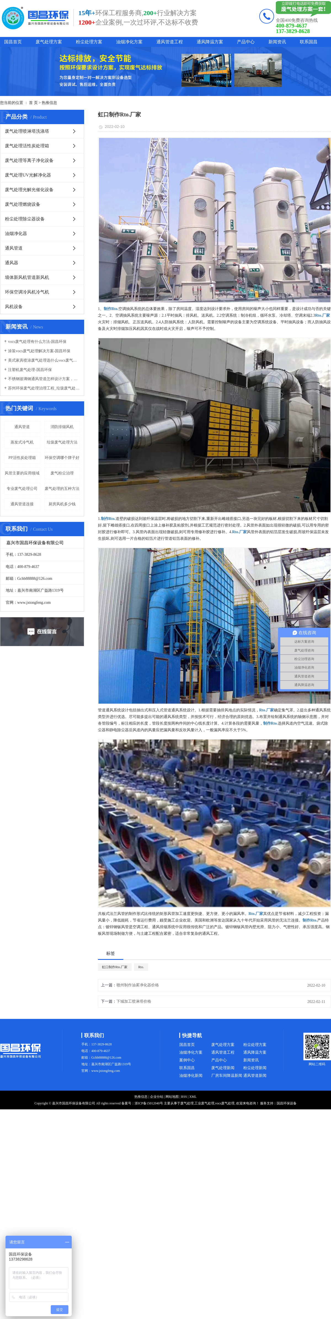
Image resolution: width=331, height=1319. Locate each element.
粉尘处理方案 (89, 41)
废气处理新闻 (222, 1068)
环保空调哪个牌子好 (62, 458)
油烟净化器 (16, 233)
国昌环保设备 (287, 1103)
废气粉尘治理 (62, 473)
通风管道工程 (169, 41)
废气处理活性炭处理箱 (27, 145)
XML (193, 1097)
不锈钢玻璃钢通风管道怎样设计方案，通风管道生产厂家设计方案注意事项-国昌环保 (44, 379)
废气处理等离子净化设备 (29, 160)
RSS (184, 1097)
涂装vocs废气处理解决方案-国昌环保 (39, 351)
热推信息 (49, 103)
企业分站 (156, 1097)
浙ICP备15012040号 (149, 1103)
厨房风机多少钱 (62, 504)
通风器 (11, 262)
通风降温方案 (210, 41)
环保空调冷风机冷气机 (27, 292)
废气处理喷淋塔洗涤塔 (27, 131)
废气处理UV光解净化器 (28, 175)
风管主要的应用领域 (22, 473)
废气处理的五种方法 (62, 489)
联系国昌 (308, 41)
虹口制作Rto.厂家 (114, 967)
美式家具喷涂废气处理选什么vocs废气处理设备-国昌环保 (44, 360)
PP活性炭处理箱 (22, 458)
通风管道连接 (22, 504)
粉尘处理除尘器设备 (25, 219)
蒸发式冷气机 (22, 442)
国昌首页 (13, 41)
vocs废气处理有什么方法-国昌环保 (37, 342)
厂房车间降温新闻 (226, 1076)
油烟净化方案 (129, 41)
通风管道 (14, 248)
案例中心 (187, 1060)
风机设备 (14, 306)
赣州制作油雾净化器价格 (137, 985)
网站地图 (172, 1097)
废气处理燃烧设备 (22, 204)
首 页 (33, 103)
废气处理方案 (49, 41)
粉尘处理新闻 (254, 1068)
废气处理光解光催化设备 (29, 189)
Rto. (141, 967)
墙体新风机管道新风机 (27, 277)
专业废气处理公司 (22, 489)
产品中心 (246, 41)
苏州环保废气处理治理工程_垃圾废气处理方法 (44, 388)
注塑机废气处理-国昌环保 (30, 370)
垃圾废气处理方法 (62, 442)
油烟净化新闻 (190, 1076)
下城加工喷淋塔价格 (133, 1001)
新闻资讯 (277, 41)
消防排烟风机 (62, 427)
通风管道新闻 (254, 1076)
